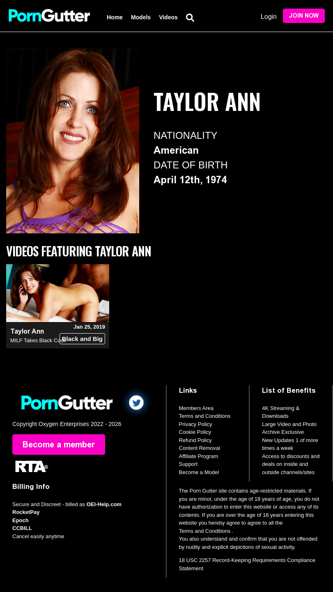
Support (188, 464)
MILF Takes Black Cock (38, 340)
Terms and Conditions (205, 416)
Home (115, 17)
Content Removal (199, 448)
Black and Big (82, 338)
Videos (168, 17)
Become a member (59, 444)
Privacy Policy (195, 424)
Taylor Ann (27, 331)
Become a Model (199, 472)
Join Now (304, 15)
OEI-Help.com (104, 504)
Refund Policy (195, 440)
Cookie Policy (195, 432)
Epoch (20, 520)
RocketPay (25, 512)
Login (269, 16)
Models (141, 17)
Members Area (196, 408)
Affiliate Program (198, 456)
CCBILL (22, 528)
